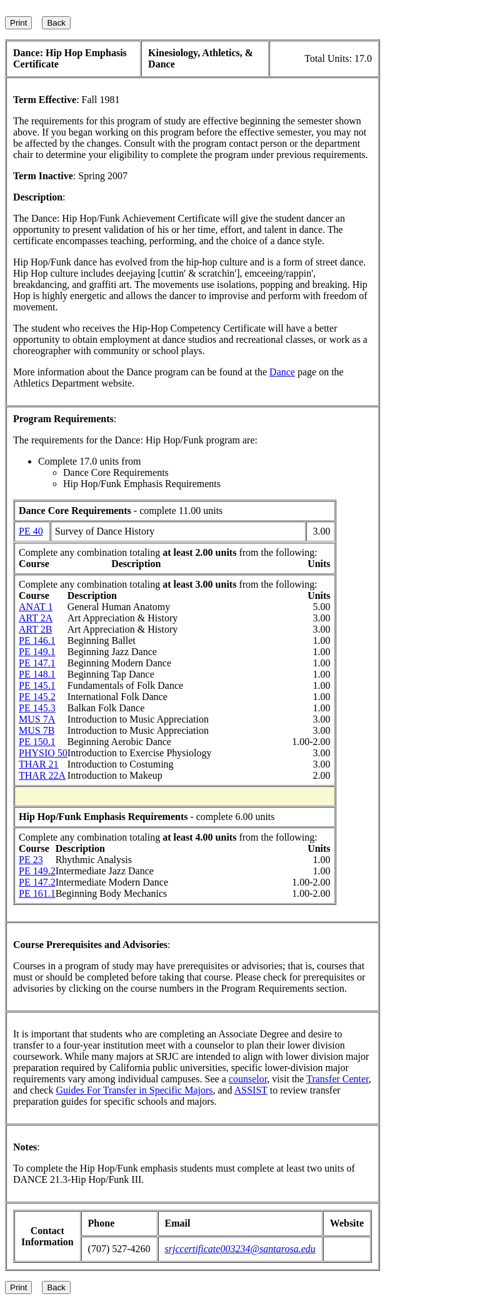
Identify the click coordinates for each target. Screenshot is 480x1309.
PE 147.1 (37, 663)
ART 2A (35, 618)
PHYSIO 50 (43, 753)
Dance (282, 372)
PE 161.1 (37, 893)
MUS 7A (37, 719)
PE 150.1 (37, 741)
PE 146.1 (37, 640)
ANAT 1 (35, 606)
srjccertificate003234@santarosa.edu (240, 1248)
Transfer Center (337, 1079)
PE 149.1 (37, 651)
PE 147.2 (37, 882)
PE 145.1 (37, 685)
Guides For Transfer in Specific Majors (134, 1090)
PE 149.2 (37, 871)
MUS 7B (36, 730)
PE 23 (31, 859)
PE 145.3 (37, 708)
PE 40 (31, 531)
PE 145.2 (37, 696)
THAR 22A (42, 775)
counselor (248, 1079)
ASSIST (251, 1090)
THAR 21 (39, 764)
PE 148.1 (37, 674)
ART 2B (35, 629)
